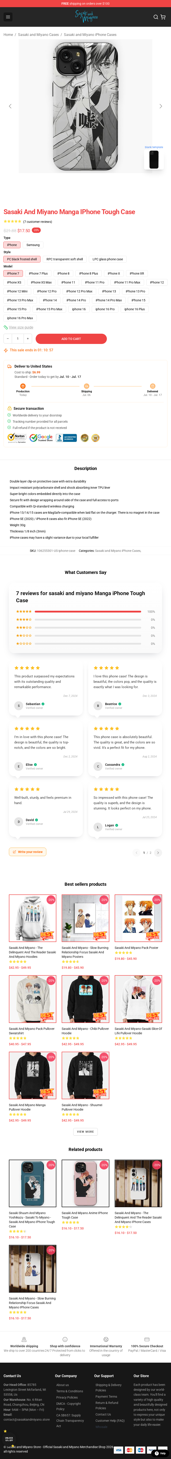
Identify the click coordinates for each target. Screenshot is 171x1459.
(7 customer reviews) (37, 222)
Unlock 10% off (9, 1439)
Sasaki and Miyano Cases (38, 35)
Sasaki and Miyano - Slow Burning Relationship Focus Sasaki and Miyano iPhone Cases (32, 1303)
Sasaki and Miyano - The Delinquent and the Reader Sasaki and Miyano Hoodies (32, 952)
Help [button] (160, 1453)
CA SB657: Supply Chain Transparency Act (70, 1420)
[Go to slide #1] (74, 183)
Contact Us (103, 1414)
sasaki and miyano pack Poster (136, 948)
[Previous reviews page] (136, 853)
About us (62, 1385)
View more (85, 1131)
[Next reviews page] (158, 853)
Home (8, 35)
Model (8, 266)
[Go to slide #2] (97, 183)
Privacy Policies (67, 1397)
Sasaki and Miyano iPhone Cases (90, 35)
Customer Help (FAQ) (110, 1420)
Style (7, 252)
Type (7, 238)
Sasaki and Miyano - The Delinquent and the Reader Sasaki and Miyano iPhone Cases (138, 1217)
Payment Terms (106, 1396)
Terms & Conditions (69, 1391)
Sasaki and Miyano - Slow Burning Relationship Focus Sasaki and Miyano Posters (85, 952)
